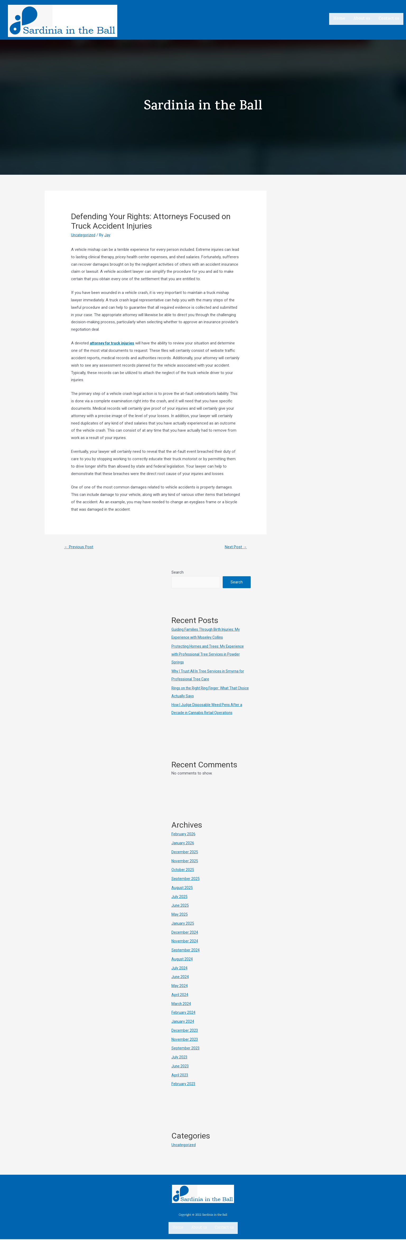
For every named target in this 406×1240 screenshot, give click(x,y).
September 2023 (185, 1049)
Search (177, 573)
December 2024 (185, 933)
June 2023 (180, 1066)
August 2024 (182, 959)
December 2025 (185, 852)
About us (361, 18)
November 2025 (185, 861)
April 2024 (180, 995)
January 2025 (183, 924)
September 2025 (185, 879)
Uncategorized (83, 235)
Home (339, 18)
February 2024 (183, 1013)
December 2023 (185, 1031)
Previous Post (80, 547)
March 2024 (181, 1004)
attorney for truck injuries (114, 343)
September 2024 (185, 950)
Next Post (234, 547)
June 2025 (180, 906)
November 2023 (185, 1040)
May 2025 (179, 915)
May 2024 (179, 986)
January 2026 (183, 843)
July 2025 (179, 897)
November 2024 (185, 941)
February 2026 (183, 834)
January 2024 (183, 1022)
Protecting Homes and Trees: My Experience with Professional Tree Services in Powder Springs (209, 655)
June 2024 (180, 977)
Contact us (389, 18)
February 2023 (183, 1084)
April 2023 (180, 1075)
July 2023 (179, 1057)
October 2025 (183, 870)
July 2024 (179, 968)
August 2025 (182, 888)
